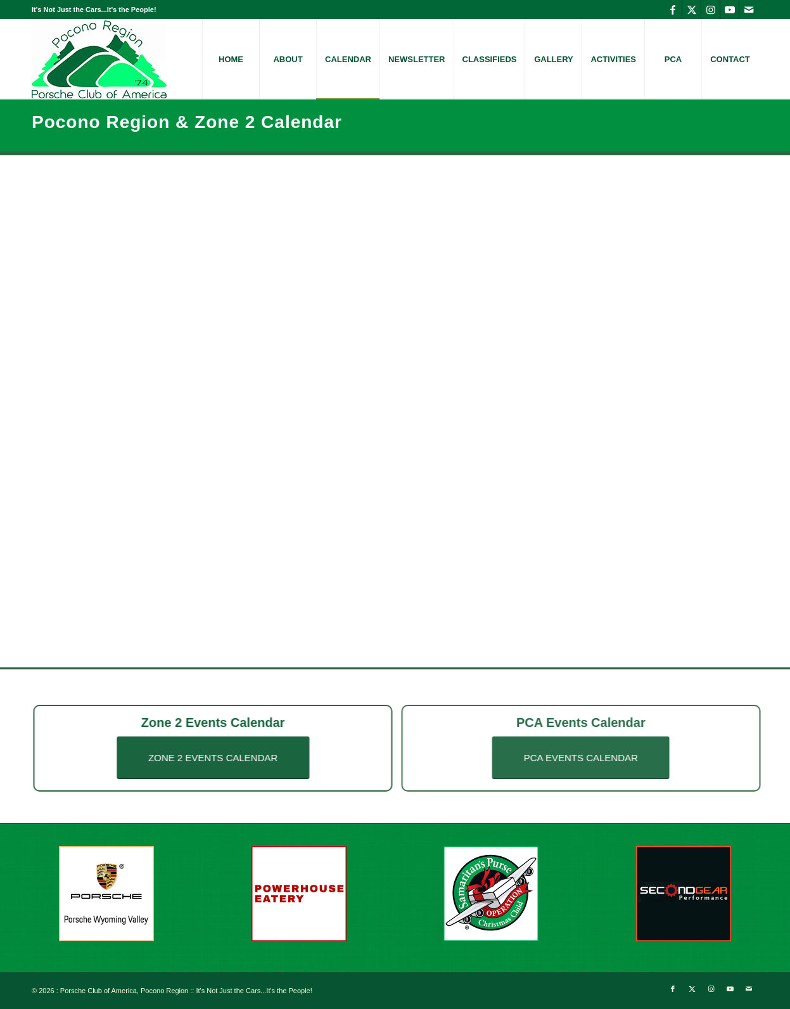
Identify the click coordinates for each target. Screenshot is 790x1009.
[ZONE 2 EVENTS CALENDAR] (202, 757)
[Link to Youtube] (729, 9)
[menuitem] (230, 59)
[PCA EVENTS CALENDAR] (600, 757)
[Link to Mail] (748, 9)
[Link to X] (691, 9)
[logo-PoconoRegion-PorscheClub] (99, 59)
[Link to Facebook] (672, 9)
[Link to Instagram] (710, 9)
